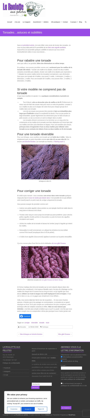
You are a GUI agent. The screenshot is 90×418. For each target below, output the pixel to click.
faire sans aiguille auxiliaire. (57, 47)
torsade (41, 322)
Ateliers (46, 22)
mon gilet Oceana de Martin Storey (52, 280)
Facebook (7, 368)
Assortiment (37, 22)
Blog (80, 22)
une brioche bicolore (28, 141)
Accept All (41, 409)
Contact (65, 22)
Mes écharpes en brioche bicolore (30, 334)
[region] (27, 402)
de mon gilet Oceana (59, 243)
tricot (47, 322)
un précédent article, (28, 45)
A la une (17, 22)
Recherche (35, 387)
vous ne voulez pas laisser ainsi (39, 198)
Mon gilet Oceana (65, 334)
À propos (73, 22)
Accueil (9, 22)
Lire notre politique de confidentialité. (73, 379)
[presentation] (69, 396)
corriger (27, 322)
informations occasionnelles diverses (72, 358)
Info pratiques (55, 22)
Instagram (7, 371)
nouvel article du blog (69, 361)
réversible (34, 322)
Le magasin (26, 22)
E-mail (6, 375)
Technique (45, 327)
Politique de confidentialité (11, 363)
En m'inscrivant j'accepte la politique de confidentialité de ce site (74, 384)
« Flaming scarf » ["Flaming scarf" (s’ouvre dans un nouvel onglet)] (58, 141)
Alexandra (23, 327)
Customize (13, 409)
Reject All (28, 409)
